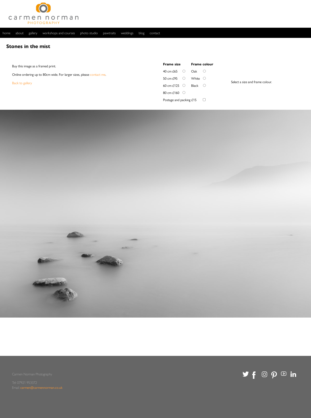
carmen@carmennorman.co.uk (41, 387)
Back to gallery (22, 82)
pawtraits (109, 32)
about (20, 32)
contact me (97, 74)
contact (155, 32)
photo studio (89, 32)
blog (141, 32)
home (6, 32)
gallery (33, 32)
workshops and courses (59, 32)
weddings (127, 32)
